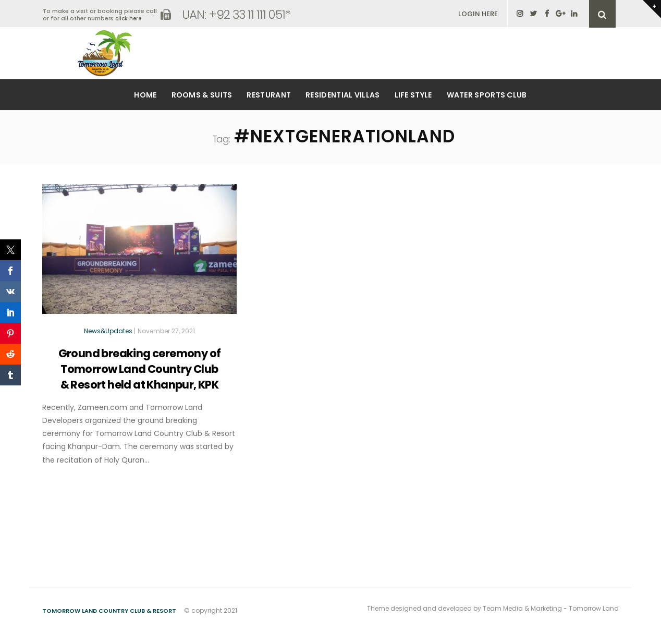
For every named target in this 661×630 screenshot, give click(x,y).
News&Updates (108, 331)
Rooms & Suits (202, 95)
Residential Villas (342, 95)
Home (145, 95)
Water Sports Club (487, 95)
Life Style (413, 95)
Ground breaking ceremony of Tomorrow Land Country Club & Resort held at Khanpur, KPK (139, 369)
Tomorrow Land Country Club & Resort (109, 611)
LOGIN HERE (478, 14)
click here (128, 18)
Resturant (269, 95)
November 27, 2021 (166, 330)
